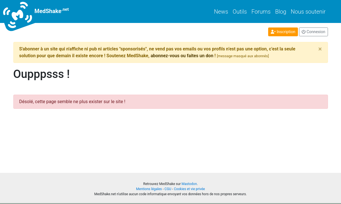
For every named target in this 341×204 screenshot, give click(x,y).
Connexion (313, 31)
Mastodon (189, 184)
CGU (167, 189)
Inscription (283, 31)
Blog (280, 11)
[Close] (320, 49)
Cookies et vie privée (189, 189)
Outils (240, 11)
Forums (261, 11)
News (221, 11)
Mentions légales (149, 189)
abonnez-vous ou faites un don (182, 55)
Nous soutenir (308, 11)
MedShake (41, 11)
